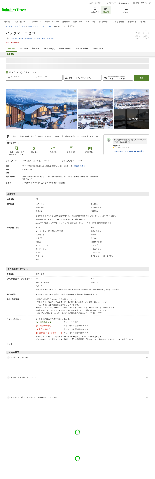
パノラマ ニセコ (20, 33)
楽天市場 (136, 3)
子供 (88, 78)
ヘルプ (90, 3)
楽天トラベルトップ (13, 26)
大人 (82, 78)
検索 (141, 78)
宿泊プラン (13, 72)
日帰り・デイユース (32, 72)
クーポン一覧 (97, 49)
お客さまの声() (82, 49)
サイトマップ (111, 3)
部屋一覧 (35, 49)
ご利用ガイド (99, 3)
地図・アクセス (65, 49)
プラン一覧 (23, 49)
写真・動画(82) (49, 49)
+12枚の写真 (131, 119)
